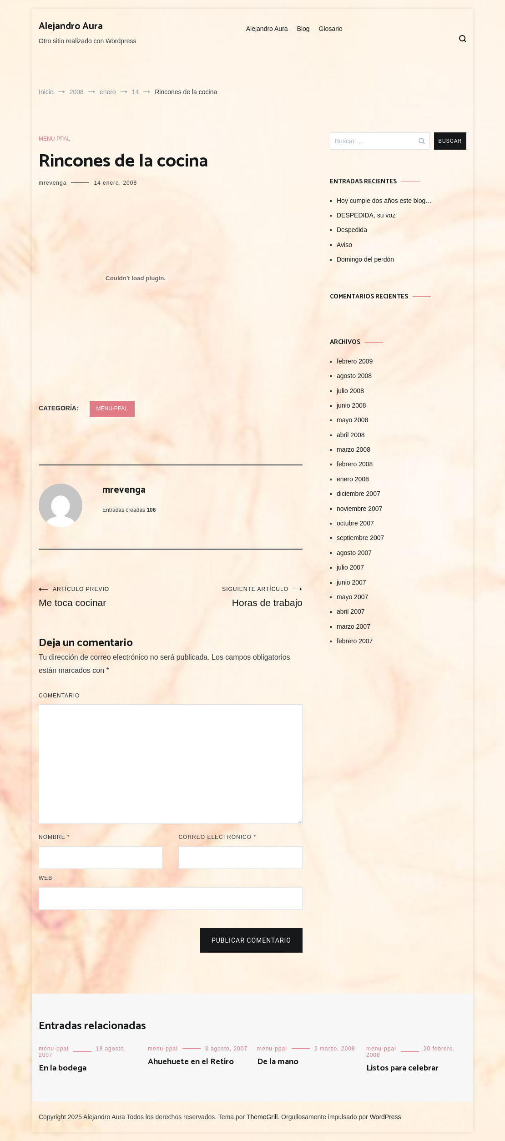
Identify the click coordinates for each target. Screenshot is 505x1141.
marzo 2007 (353, 626)
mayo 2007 (352, 597)
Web (45, 878)
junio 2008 (351, 405)
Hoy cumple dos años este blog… (384, 200)
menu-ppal (54, 139)
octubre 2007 (355, 523)
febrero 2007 (355, 641)
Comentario (59, 695)
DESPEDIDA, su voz (366, 215)
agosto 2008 (354, 375)
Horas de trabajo (237, 597)
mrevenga (52, 183)
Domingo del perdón (365, 259)
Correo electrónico (217, 837)
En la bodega (62, 1068)
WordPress (385, 1117)
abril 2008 (351, 435)
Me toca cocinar (105, 597)
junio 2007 (351, 582)
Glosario (331, 28)
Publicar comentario (251, 940)
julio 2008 (350, 390)
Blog (303, 28)
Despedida (352, 229)
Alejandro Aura (71, 26)
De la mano (277, 1062)
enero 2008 (353, 479)
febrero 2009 (355, 361)
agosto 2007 (354, 552)
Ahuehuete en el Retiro (191, 1062)
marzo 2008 (353, 449)
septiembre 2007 (360, 537)
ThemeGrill (262, 1117)
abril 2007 (351, 611)
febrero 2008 (355, 464)
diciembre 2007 (358, 493)
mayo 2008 (352, 420)
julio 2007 (350, 567)
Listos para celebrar (402, 1068)
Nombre (54, 837)
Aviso (344, 244)
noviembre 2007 (359, 508)
